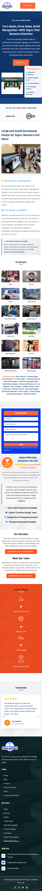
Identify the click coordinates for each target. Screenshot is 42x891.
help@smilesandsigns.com (17, 862)
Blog (5, 779)
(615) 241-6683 (12, 868)
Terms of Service (10, 787)
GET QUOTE (28, 6)
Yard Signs (7, 833)
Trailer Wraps (8, 821)
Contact (7, 783)
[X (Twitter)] (22, 887)
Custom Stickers (10, 829)
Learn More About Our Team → (21, 576)
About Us (21, 63)
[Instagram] (19, 887)
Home (6, 775)
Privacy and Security (11, 795)
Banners (7, 813)
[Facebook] (15, 887)
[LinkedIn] (26, 887)
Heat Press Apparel (11, 825)
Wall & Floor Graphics (11, 837)
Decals (6, 817)
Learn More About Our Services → (21, 551)
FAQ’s (6, 791)
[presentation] (4, 717)
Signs (6, 809)
